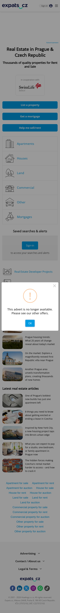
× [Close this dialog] (54, 286)
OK (30, 323)
